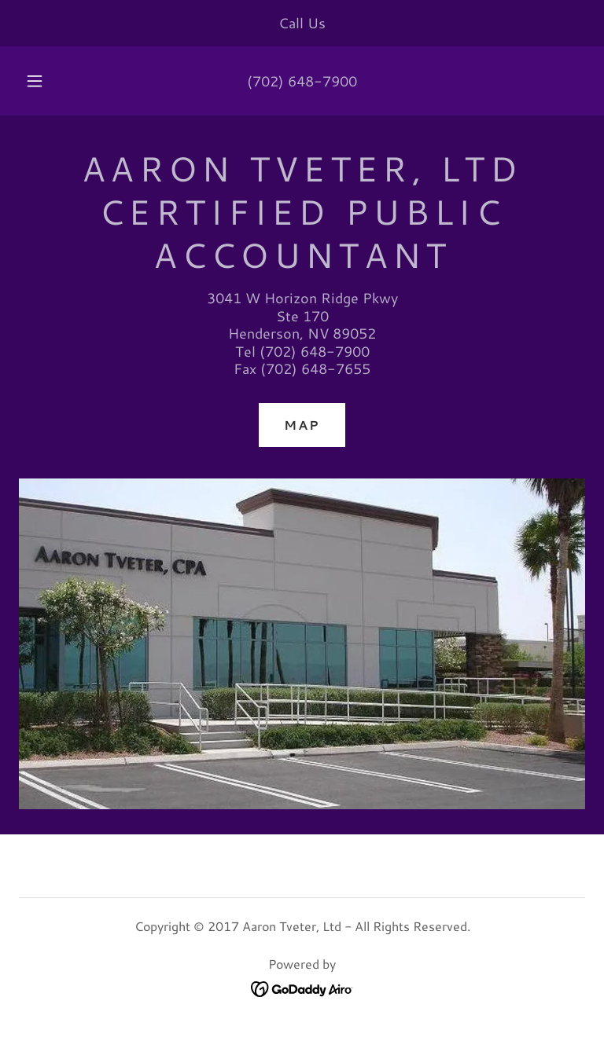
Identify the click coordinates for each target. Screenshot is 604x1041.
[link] (302, 987)
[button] (43, 81)
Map (302, 425)
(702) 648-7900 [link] (302, 81)
